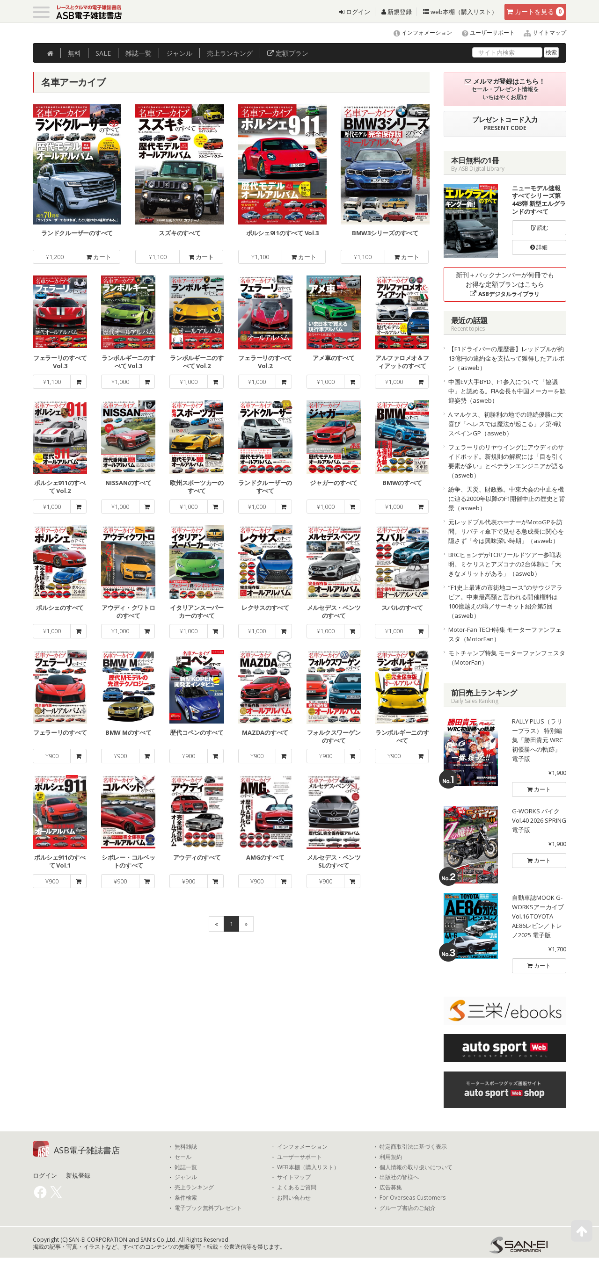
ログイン (354, 11)
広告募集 (391, 1187)
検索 (551, 52)
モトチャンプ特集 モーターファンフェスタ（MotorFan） (506, 657)
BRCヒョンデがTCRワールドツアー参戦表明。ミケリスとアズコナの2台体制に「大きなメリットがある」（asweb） (505, 564)
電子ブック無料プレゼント (208, 1208)
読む (539, 228)
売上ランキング (194, 1187)
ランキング (230, 53)
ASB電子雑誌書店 (87, 1150)
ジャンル (179, 53)
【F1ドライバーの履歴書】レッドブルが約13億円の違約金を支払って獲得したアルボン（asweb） (506, 358)
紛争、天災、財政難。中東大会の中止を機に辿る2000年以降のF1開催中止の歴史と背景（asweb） (506, 498)
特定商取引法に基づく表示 (413, 1147)
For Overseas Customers (413, 1198)
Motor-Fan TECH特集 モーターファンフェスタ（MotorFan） (505, 634)
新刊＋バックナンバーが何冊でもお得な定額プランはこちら (505, 284)
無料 (74, 53)
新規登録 (396, 11)
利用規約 (391, 1157)
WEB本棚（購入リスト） (308, 1167)
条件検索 (186, 1198)
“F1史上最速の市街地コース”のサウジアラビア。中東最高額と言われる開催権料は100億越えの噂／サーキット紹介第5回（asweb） (505, 601)
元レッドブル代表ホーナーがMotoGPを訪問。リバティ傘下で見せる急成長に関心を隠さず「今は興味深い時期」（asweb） (506, 531)
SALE (103, 53)
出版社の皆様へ (399, 1177)
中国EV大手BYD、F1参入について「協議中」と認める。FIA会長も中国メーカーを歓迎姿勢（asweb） (507, 391)
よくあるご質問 (296, 1187)
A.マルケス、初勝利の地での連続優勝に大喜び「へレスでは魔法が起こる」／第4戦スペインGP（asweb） (505, 423)
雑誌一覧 (186, 1167)
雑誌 (138, 53)
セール (183, 1157)
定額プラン (287, 53)
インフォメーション (418, 32)
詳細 (539, 247)
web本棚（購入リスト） (460, 11)
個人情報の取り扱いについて (416, 1167)
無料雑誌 (186, 1147)
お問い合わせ (294, 1198)
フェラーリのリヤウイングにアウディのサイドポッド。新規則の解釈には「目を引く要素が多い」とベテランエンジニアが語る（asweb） (506, 461)
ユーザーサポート (484, 32)
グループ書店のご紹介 (408, 1208)
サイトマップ (541, 32)
